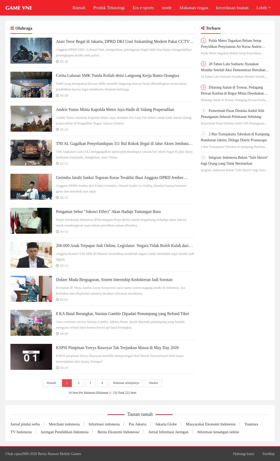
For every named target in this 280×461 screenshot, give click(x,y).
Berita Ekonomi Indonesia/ (119, 432)
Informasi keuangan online (218, 432)
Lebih (263, 7)
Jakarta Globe (166, 424)
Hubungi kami (243, 454)
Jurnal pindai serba (25, 424)
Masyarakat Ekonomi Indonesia (211, 424)
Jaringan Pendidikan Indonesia (64, 432)
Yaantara (251, 424)
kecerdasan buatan (232, 7)
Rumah (79, 7)
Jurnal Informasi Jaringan (168, 432)
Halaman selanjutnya (126, 383)
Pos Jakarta (138, 424)
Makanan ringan (193, 7)
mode (167, 7)
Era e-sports (143, 7)
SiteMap (269, 454)
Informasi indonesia (104, 424)
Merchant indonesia (64, 424)
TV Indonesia (21, 432)
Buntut (153, 383)
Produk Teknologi (109, 7)
